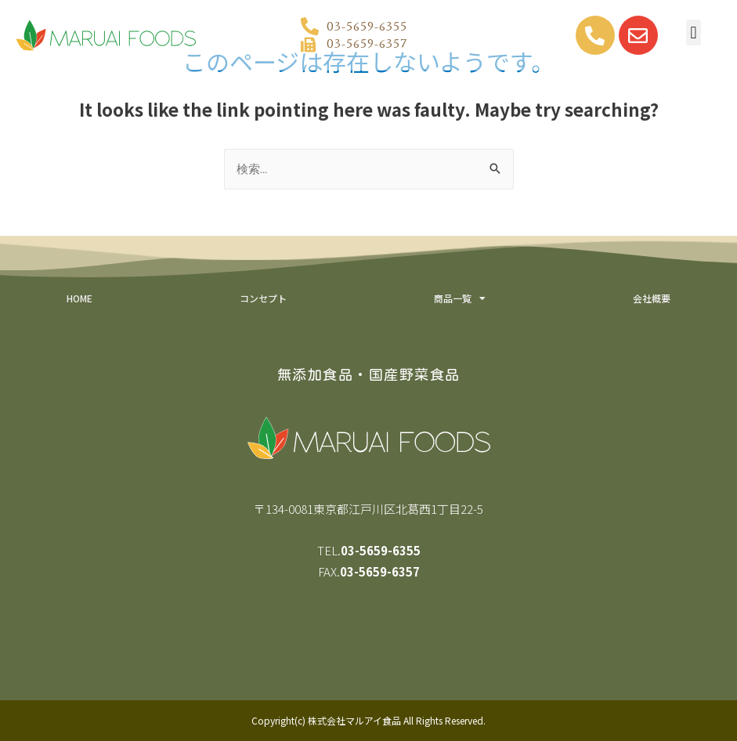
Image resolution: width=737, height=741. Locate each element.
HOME (79, 298)
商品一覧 (460, 298)
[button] (693, 32)
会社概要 (651, 298)
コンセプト (263, 298)
